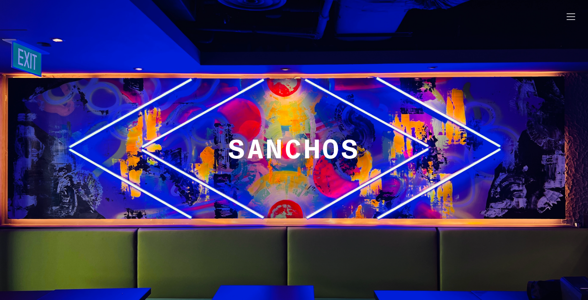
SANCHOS (294, 149)
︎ (571, 16)
